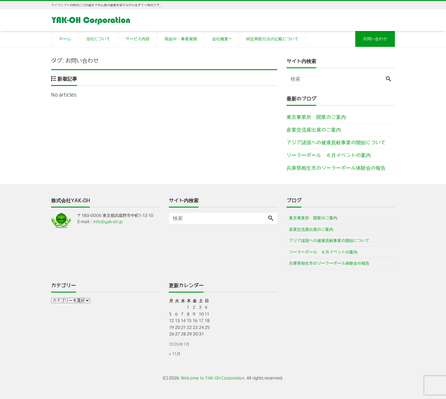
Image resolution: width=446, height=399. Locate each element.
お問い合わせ (375, 39)
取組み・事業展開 (181, 39)
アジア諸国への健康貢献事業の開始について (336, 142)
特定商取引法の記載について (272, 39)
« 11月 (175, 354)
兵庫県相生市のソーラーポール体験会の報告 (336, 167)
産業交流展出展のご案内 (313, 129)
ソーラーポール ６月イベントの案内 (328, 155)
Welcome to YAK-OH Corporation (212, 378)
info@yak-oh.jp (108, 222)
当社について (98, 39)
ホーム (65, 39)
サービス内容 (137, 39)
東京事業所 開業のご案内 (316, 116)
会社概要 (220, 39)
